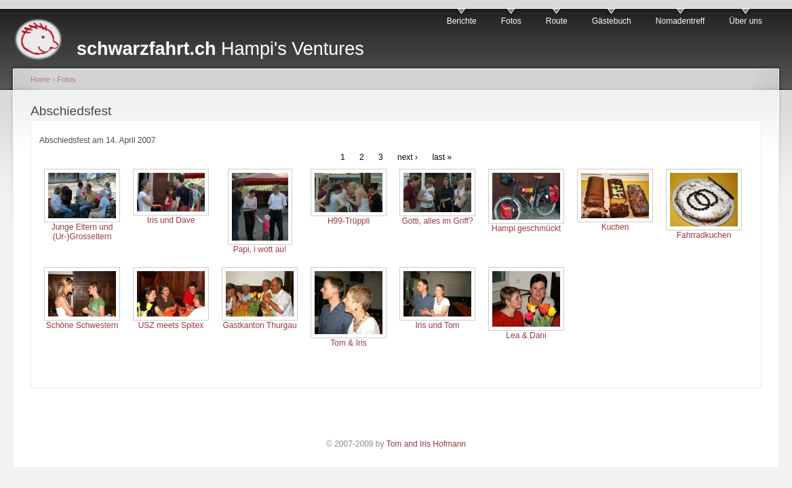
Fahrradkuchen (704, 235)
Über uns (745, 21)
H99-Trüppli (349, 221)
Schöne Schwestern (82, 325)
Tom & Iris (348, 343)
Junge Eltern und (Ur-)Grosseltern (82, 231)
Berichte (462, 21)
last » (442, 157)
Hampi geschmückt (526, 228)
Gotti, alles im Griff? (437, 221)
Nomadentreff (680, 21)
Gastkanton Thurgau (259, 325)
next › (407, 157)
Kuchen (615, 227)
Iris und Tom (437, 325)
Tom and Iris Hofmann (426, 444)
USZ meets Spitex (171, 325)
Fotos (511, 21)
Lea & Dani (526, 335)
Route (557, 21)
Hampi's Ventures (220, 49)
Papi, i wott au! (260, 249)
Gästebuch (611, 21)
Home (40, 79)
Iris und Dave (171, 220)
